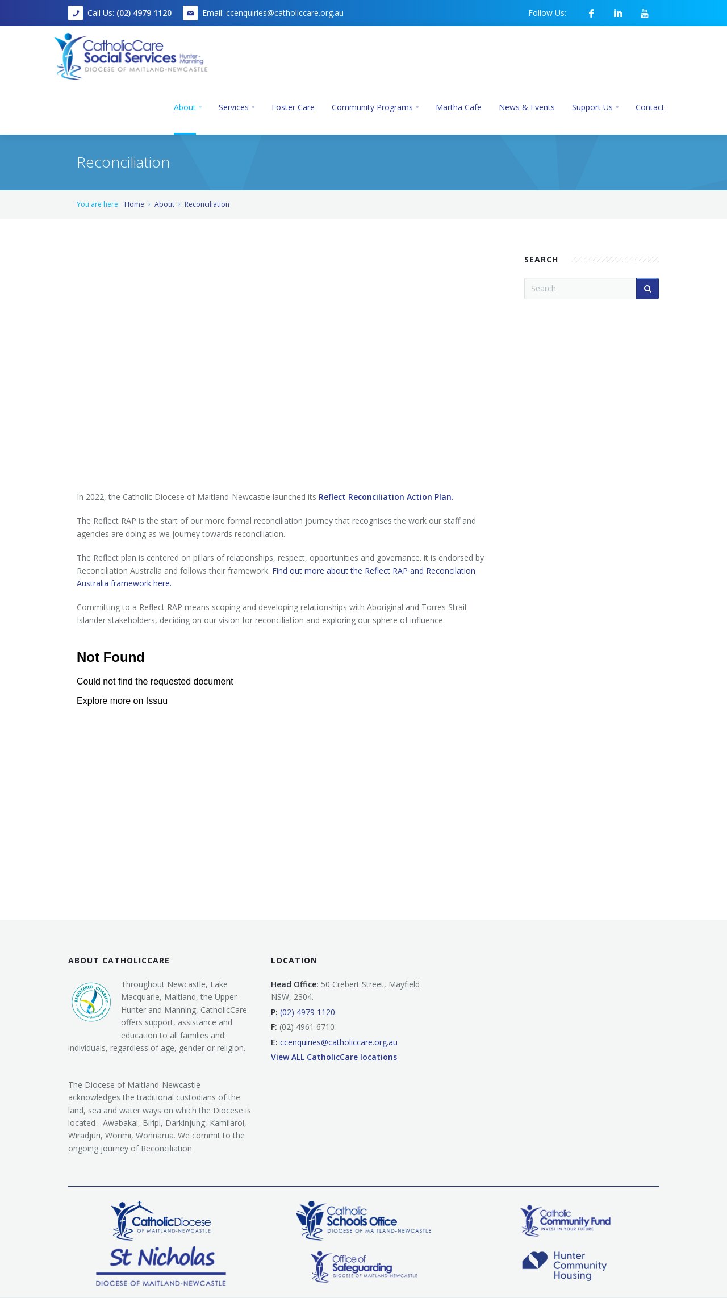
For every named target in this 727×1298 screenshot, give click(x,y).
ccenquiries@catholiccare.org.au (285, 12)
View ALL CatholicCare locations (334, 1056)
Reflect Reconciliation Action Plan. (387, 496)
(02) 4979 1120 (144, 12)
